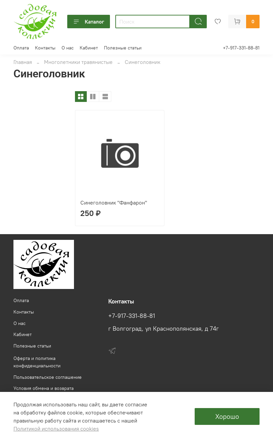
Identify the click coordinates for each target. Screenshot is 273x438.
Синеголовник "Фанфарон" (113, 202)
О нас (68, 48)
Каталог (88, 21)
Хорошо (227, 416)
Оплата (21, 48)
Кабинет (89, 48)
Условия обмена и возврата (43, 388)
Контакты (45, 48)
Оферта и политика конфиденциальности (37, 362)
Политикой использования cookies (56, 428)
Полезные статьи (123, 48)
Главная (22, 62)
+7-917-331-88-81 (241, 48)
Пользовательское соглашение (47, 377)
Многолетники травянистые (78, 62)
